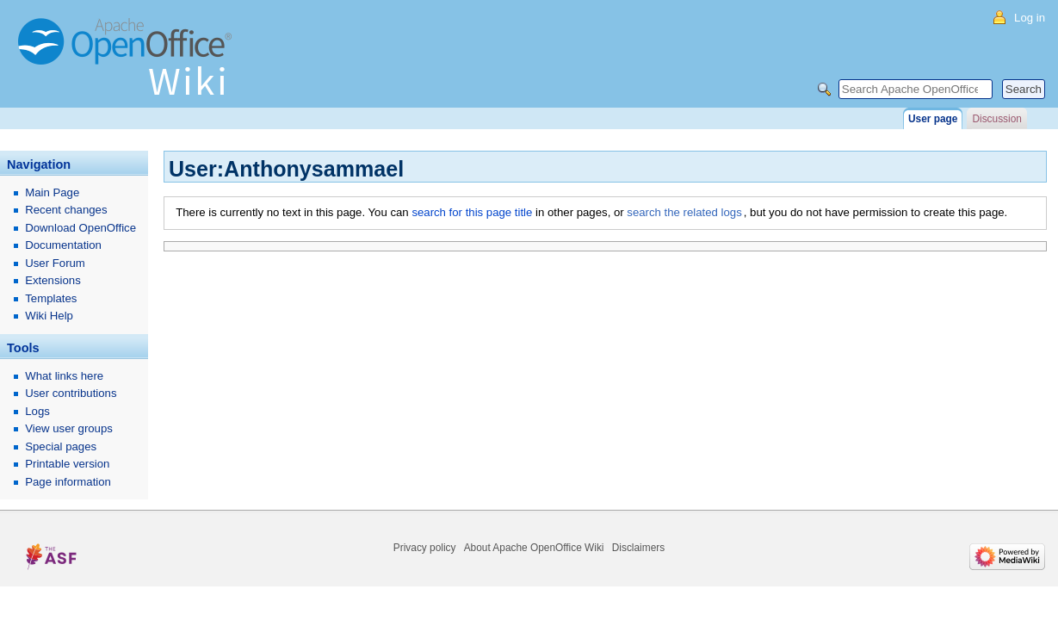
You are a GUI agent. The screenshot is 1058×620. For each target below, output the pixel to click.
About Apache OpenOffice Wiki (534, 548)
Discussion (996, 119)
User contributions (70, 393)
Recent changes (66, 209)
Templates (51, 298)
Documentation (63, 245)
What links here (64, 375)
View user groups (69, 428)
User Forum (55, 263)
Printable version (67, 463)
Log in (1029, 17)
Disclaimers (638, 548)
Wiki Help (49, 315)
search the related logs (684, 212)
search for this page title (471, 212)
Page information (68, 481)
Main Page (52, 192)
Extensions (53, 280)
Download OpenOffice (80, 227)
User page (932, 119)
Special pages (60, 446)
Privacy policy (424, 548)
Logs (37, 411)
